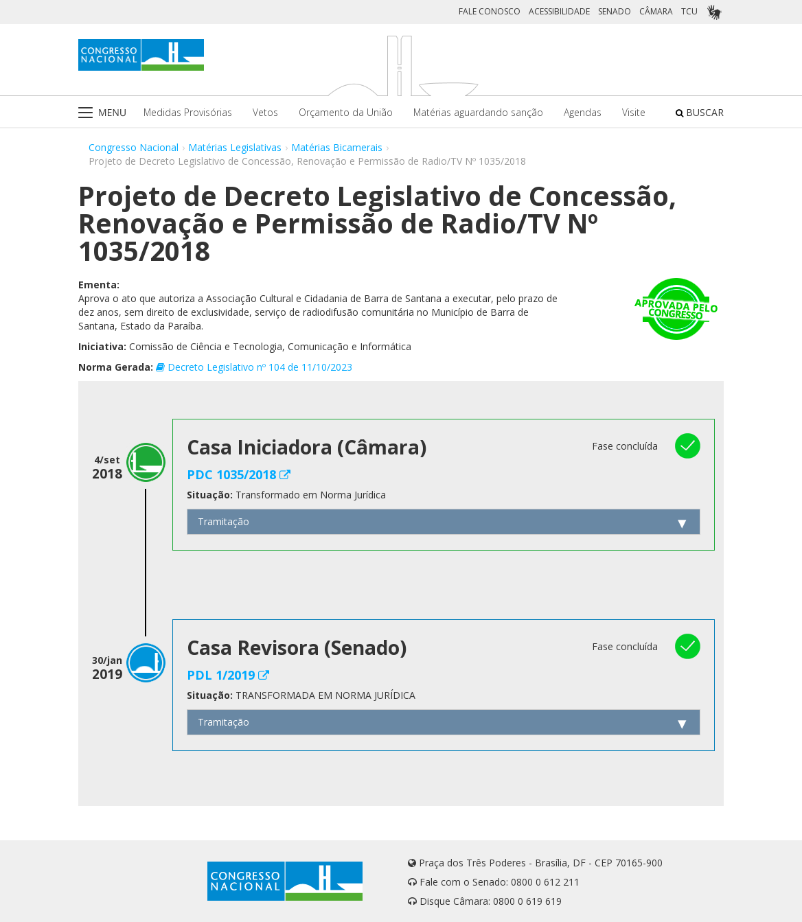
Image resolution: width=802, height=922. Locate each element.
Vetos (265, 112)
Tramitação (223, 521)
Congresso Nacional (134, 147)
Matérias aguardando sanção (478, 112)
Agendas (583, 112)
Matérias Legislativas (235, 147)
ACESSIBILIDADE (559, 11)
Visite (633, 112)
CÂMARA (656, 11)
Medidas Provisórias (188, 112)
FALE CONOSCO (489, 11)
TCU (689, 11)
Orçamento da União (346, 112)
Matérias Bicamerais (336, 147)
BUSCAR (700, 112)
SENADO (614, 11)
